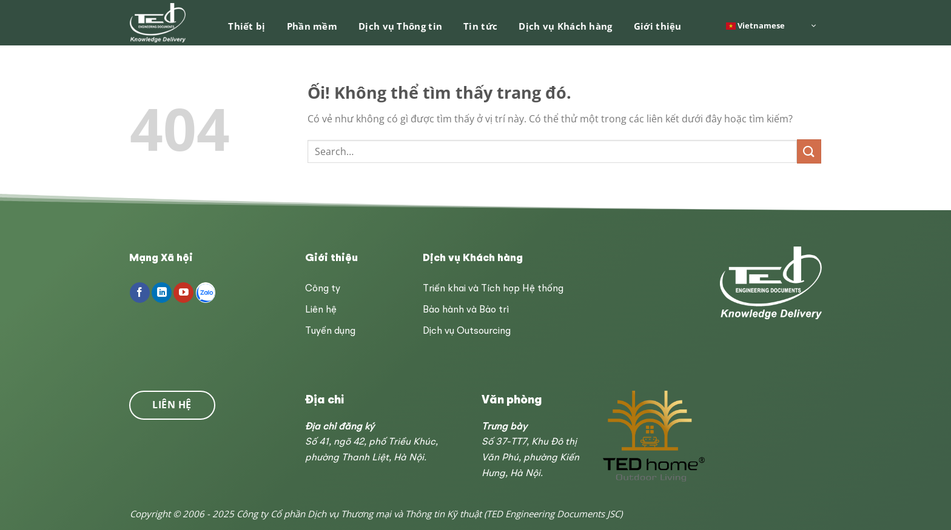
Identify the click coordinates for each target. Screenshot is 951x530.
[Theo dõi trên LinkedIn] (162, 292)
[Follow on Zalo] (206, 292)
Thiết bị (246, 26)
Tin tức (480, 26)
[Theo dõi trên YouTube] (183, 292)
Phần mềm (312, 26)
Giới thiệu (658, 26)
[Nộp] (809, 151)
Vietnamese (755, 24)
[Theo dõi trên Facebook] (140, 292)
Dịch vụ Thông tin (400, 26)
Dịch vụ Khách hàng (565, 26)
